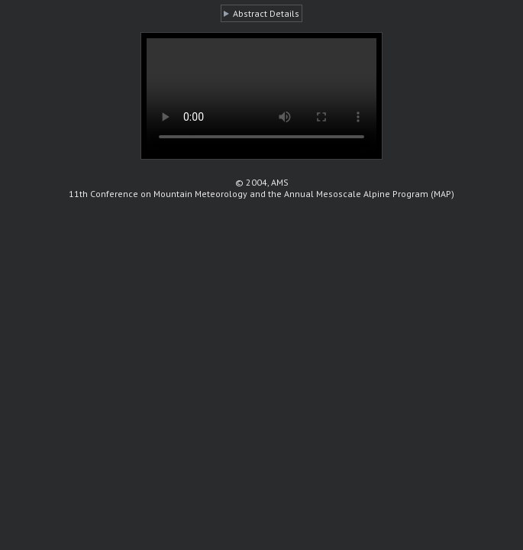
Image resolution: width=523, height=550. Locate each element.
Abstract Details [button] (266, 13)
